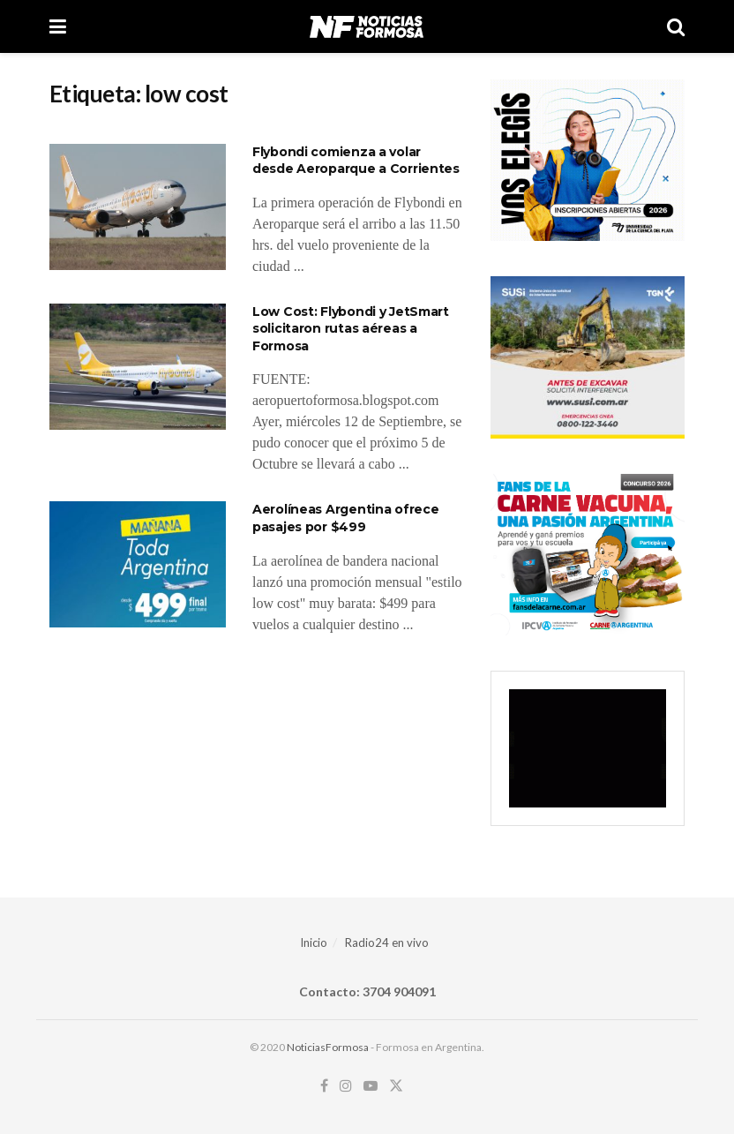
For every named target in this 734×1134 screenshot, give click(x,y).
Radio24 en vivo (387, 942)
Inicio (313, 942)
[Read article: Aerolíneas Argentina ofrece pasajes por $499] (137, 564)
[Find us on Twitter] (396, 1086)
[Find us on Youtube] (370, 1086)
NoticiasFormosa (328, 1047)
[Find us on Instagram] (346, 1086)
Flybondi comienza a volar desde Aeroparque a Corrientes (356, 160)
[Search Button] (676, 26)
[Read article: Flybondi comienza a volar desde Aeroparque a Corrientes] (137, 207)
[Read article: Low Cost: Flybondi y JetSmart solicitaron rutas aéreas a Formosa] (137, 367)
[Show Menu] (57, 26)
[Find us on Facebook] (324, 1086)
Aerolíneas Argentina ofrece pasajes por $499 (345, 518)
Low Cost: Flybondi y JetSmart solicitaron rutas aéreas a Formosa (350, 329)
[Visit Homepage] (366, 26)
